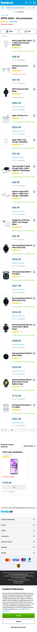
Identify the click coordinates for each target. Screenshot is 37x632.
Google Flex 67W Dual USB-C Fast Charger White (20, 222)
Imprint (15, 580)
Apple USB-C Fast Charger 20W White (20, 141)
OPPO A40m (5, 15)
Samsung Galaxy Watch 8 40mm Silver (22, 354)
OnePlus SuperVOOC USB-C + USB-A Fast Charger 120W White (20, 193)
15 (12, 430)
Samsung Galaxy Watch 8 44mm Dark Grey (22, 246)
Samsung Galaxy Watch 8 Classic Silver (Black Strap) (22, 327)
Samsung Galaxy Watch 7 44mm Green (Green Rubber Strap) (22, 382)
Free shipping (21, 60)
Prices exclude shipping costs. (21, 574)
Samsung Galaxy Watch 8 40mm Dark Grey (22, 299)
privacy (19, 609)
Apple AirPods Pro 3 (20, 115)
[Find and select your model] (20, 7)
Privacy (10, 580)
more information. (21, 577)
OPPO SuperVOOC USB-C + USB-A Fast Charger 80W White (22, 43)
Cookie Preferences (24, 580)
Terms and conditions (18, 581)
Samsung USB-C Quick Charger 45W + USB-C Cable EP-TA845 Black (21, 168)
